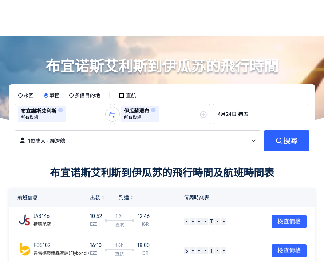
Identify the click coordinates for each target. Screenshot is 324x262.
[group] (63, 114)
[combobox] (70, 114)
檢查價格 (289, 221)
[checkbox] (127, 95)
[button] (274, 12)
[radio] (26, 95)
